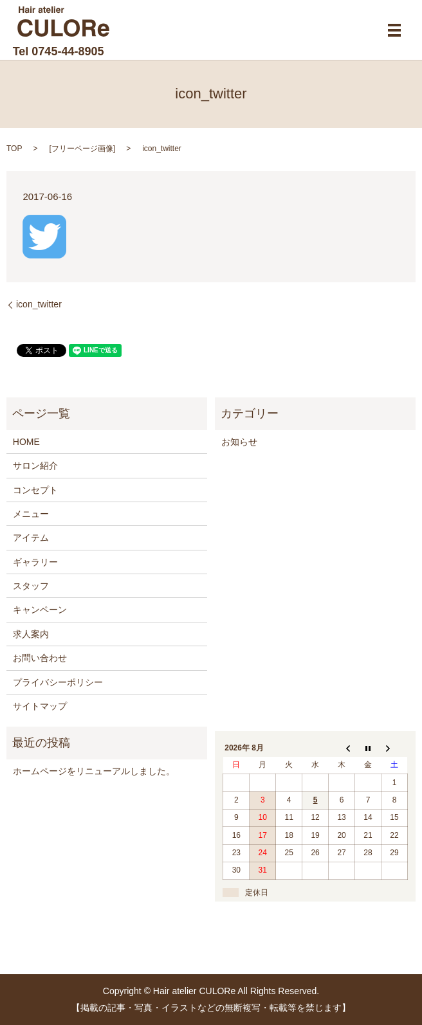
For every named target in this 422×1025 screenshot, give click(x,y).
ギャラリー (35, 562)
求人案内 (31, 634)
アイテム (31, 537)
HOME (26, 442)
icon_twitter (39, 304)
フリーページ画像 (82, 148)
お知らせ (239, 442)
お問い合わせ (40, 658)
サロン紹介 (35, 465)
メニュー (31, 514)
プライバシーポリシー (58, 682)
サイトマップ (40, 706)
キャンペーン (40, 609)
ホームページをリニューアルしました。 (94, 771)
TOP (14, 148)
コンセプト (35, 490)
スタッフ (31, 586)
